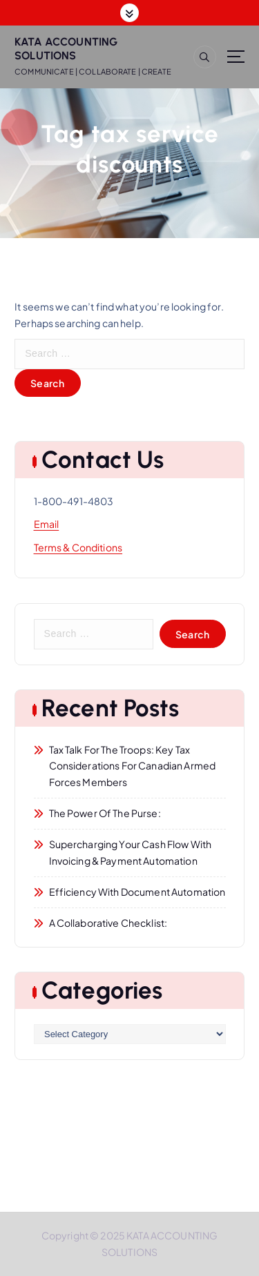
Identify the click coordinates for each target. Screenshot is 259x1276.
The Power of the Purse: (105, 813)
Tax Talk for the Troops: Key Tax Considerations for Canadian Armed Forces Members (132, 766)
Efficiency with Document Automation (137, 891)
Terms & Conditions (78, 547)
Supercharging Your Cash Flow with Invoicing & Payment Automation (130, 852)
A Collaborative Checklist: (109, 922)
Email (46, 524)
